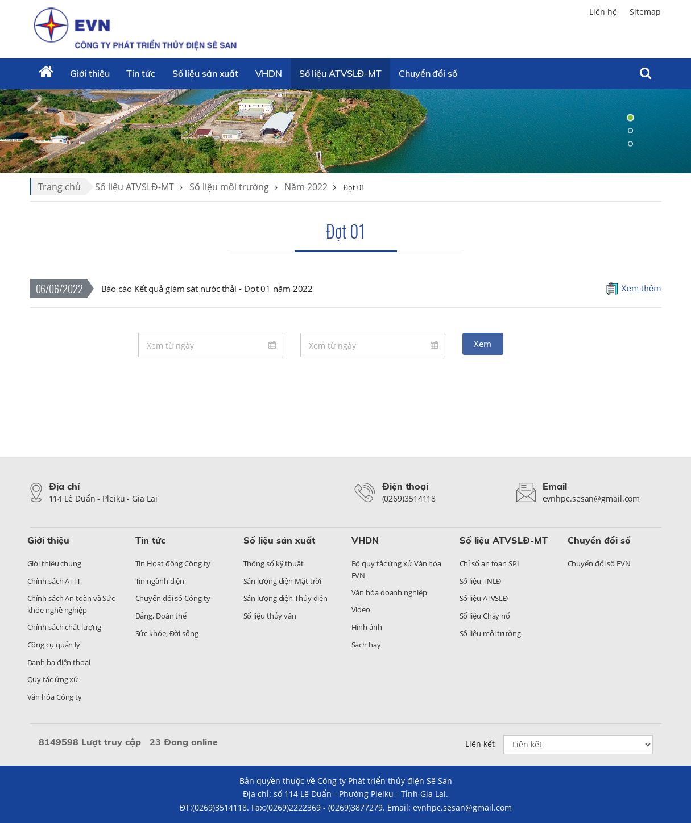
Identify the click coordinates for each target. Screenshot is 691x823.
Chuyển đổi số (428, 73)
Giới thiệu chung (54, 563)
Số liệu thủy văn (269, 616)
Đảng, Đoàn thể (161, 616)
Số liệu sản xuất (205, 73)
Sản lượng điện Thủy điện (285, 598)
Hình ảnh (366, 627)
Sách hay (366, 645)
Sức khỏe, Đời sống (166, 633)
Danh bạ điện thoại (58, 662)
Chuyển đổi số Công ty (172, 598)
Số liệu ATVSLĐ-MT (340, 73)
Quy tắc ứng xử (53, 679)
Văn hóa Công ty (54, 697)
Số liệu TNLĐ (481, 581)
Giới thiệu (89, 73)
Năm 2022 (306, 187)
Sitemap (645, 11)
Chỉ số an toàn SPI (489, 563)
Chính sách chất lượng (64, 627)
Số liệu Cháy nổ (485, 616)
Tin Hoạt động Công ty (172, 563)
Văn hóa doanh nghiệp (389, 592)
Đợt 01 (345, 231)
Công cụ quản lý (54, 645)
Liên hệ (603, 11)
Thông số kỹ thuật (273, 563)
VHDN (268, 73)
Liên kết (480, 743)
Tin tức (140, 73)
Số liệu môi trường (229, 187)
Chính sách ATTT (54, 581)
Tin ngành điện (160, 581)
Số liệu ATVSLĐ (484, 598)
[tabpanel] (345, 130)
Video (361, 609)
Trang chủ (59, 187)
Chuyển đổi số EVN (599, 563)
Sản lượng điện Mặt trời (282, 581)
